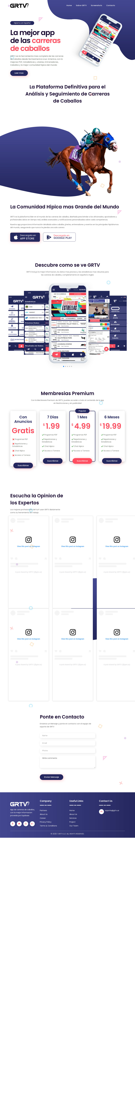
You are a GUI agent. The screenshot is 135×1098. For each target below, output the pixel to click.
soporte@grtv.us (112, 810)
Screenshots (96, 5)
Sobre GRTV (81, 5)
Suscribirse (23, 465)
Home (69, 5)
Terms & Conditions (48, 826)
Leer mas (19, 73)
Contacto (110, 5)
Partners (43, 810)
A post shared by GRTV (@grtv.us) (28, 572)
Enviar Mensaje (51, 777)
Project (72, 822)
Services (73, 818)
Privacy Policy (45, 822)
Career (43, 818)
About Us (43, 814)
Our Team (73, 826)
